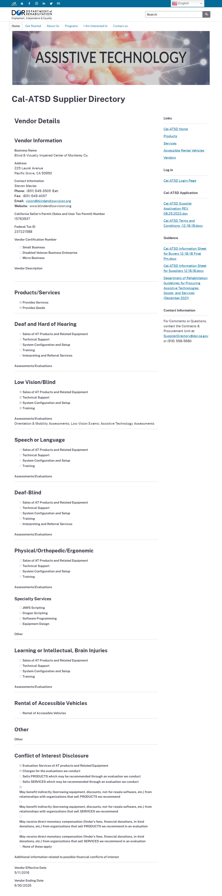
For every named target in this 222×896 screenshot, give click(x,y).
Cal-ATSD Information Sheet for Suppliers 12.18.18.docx (185, 268)
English (180, 3)
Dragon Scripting (35, 613)
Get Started (33, 26)
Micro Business (34, 258)
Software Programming (40, 618)
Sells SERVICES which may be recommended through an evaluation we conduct (81, 782)
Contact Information (29, 181)
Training (29, 350)
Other (18, 634)
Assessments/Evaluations (33, 366)
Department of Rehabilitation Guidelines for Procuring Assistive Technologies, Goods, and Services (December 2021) (186, 288)
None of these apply (37, 847)
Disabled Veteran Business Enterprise (50, 253)
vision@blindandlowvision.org (48, 201)
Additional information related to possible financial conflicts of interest (66, 857)
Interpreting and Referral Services (47, 355)
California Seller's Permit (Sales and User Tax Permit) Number (59, 214)
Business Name (25, 150)
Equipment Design (36, 624)
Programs (71, 26)
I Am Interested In (96, 26)
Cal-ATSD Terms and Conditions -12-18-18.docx (183, 223)
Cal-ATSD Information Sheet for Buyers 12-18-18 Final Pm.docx (185, 253)
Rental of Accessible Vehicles (44, 713)
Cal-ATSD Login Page (180, 180)
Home (16, 26)
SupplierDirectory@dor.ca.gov (186, 336)
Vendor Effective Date (30, 868)
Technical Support (36, 339)
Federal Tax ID (24, 227)
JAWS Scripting (34, 608)
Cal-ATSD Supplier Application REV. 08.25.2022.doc (178, 208)
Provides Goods (34, 308)
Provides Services (35, 302)
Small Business (34, 247)
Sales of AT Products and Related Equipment (55, 334)
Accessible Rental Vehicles (184, 150)
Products (170, 136)
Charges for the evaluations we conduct (51, 771)
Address (20, 163)
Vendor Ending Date (29, 880)
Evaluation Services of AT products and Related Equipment (65, 766)
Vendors (170, 157)
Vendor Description (28, 268)
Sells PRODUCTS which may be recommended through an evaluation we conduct (82, 776)
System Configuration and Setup (46, 345)
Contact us (120, 26)
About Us (53, 26)
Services (170, 143)
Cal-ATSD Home (176, 129)
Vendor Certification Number (35, 239)
